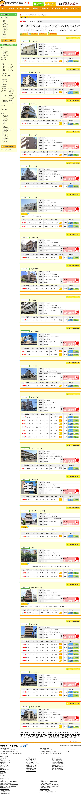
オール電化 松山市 (4, 792)
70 (77, 26)
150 (67, 30)
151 (70, 30)
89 (50, 28)
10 (34, 25)
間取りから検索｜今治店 (57, 762)
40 (26, 26)
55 (51, 26)
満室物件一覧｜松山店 (31, 765)
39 (24, 26)
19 (50, 25)
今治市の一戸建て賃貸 (45, 790)
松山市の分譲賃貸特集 (5, 793)
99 (67, 28)
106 (24, 29)
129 (76, 29)
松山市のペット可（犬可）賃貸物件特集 (9, 784)
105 (21, 29)
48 (39, 26)
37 (21, 26)
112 (37, 29)
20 (51, 25)
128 (74, 29)
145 (56, 30)
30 (68, 25)
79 (33, 28)
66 (70, 26)
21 (53, 25)
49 (41, 26)
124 (65, 29)
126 (69, 29)
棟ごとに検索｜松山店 (31, 759)
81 (36, 28)
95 (60, 28)
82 (38, 28)
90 (51, 28)
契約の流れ (2, 771)
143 (51, 30)
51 (44, 26)
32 (72, 25)
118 (51, 29)
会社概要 (2, 768)
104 (78, 28)
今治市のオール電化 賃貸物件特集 (48, 792)
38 (22, 26)
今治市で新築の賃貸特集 (45, 787)
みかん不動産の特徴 (4, 769)
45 (34, 26)
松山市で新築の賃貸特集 (5, 787)
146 (58, 30)
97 (63, 28)
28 (65, 25)
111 (35, 29)
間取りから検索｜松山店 (31, 762)
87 (46, 28)
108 (28, 29)
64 (67, 26)
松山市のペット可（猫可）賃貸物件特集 (9, 786)
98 (65, 28)
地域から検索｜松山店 (31, 768)
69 (75, 26)
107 (26, 29)
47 (38, 26)
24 (58, 25)
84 (41, 28)
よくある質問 (3, 772)
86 (45, 28)
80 (34, 28)
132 (27, 30)
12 (38, 25)
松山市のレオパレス (4, 789)
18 (48, 25)
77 (29, 28)
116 (46, 29)
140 (45, 30)
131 (24, 30)
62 (63, 26)
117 (49, 29)
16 (44, 25)
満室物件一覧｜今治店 (57, 765)
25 (60, 25)
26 (62, 25)
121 (58, 29)
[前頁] (21, 25)
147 (61, 30)
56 (53, 26)
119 (53, 29)
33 (73, 25)
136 (36, 30)
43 (31, 26)
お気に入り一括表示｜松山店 (32, 763)
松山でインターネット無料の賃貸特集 (8, 781)
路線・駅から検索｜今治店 (58, 769)
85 (43, 28)
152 (72, 30)
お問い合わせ (3, 775)
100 (69, 28)
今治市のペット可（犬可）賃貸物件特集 (49, 784)
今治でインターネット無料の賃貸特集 (48, 781)
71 (79, 26)
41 (27, 26)
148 (63, 30)
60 (60, 26)
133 (29, 30)
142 (49, 30)
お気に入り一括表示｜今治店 (58, 763)
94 (58, 28)
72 (21, 28)
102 (74, 28)
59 (58, 26)
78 (31, 28)
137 (38, 30)
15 (43, 25)
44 (33, 26)
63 (65, 26)
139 (42, 30)
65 (68, 26)
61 (61, 26)
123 (62, 29)
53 (48, 26)
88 (48, 28)
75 (26, 28)
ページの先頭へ (75, 741)
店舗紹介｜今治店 (4, 765)
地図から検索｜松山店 (31, 761)
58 (56, 26)
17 (46, 25)
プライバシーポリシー (5, 766)
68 (73, 26)
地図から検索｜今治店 (57, 761)
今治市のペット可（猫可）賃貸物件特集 (49, 786)
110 (33, 29)
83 (40, 28)
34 (75, 25)
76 (28, 28)
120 (55, 29)
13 (39, 25)
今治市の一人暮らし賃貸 (45, 783)
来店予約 (2, 774)
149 (65, 30)
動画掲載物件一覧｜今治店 (58, 766)
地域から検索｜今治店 (57, 768)
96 (62, 28)
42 (29, 26)
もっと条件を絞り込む (8, 149)
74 (24, 28)
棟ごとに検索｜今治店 (57, 759)
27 (63, 25)
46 (36, 26)
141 (47, 30)
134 (31, 30)
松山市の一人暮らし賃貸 (5, 783)
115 (44, 29)
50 (43, 26)
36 (79, 25)
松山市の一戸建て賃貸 (5, 790)
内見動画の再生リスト (31, 771)
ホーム (22, 15)
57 (55, 26)
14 (41, 25)
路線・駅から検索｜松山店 (32, 769)
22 (55, 25)
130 (78, 29)
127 (71, 29)
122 (60, 29)
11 (36, 25)
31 (70, 25)
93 (57, 28)
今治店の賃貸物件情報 (5, 762)
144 (54, 30)
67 (72, 26)
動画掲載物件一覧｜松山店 (32, 766)
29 (67, 25)
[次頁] (75, 30)
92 (55, 28)
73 (23, 28)
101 (71, 28)
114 (42, 29)
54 (50, 26)
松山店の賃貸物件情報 (31, 15)
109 (31, 29)
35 (77, 25)
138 (40, 30)
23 (56, 25)
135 (33, 30)
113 (40, 29)
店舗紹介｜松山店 (4, 763)
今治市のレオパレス (44, 789)
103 (76, 28)
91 (53, 28)
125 (67, 29)
